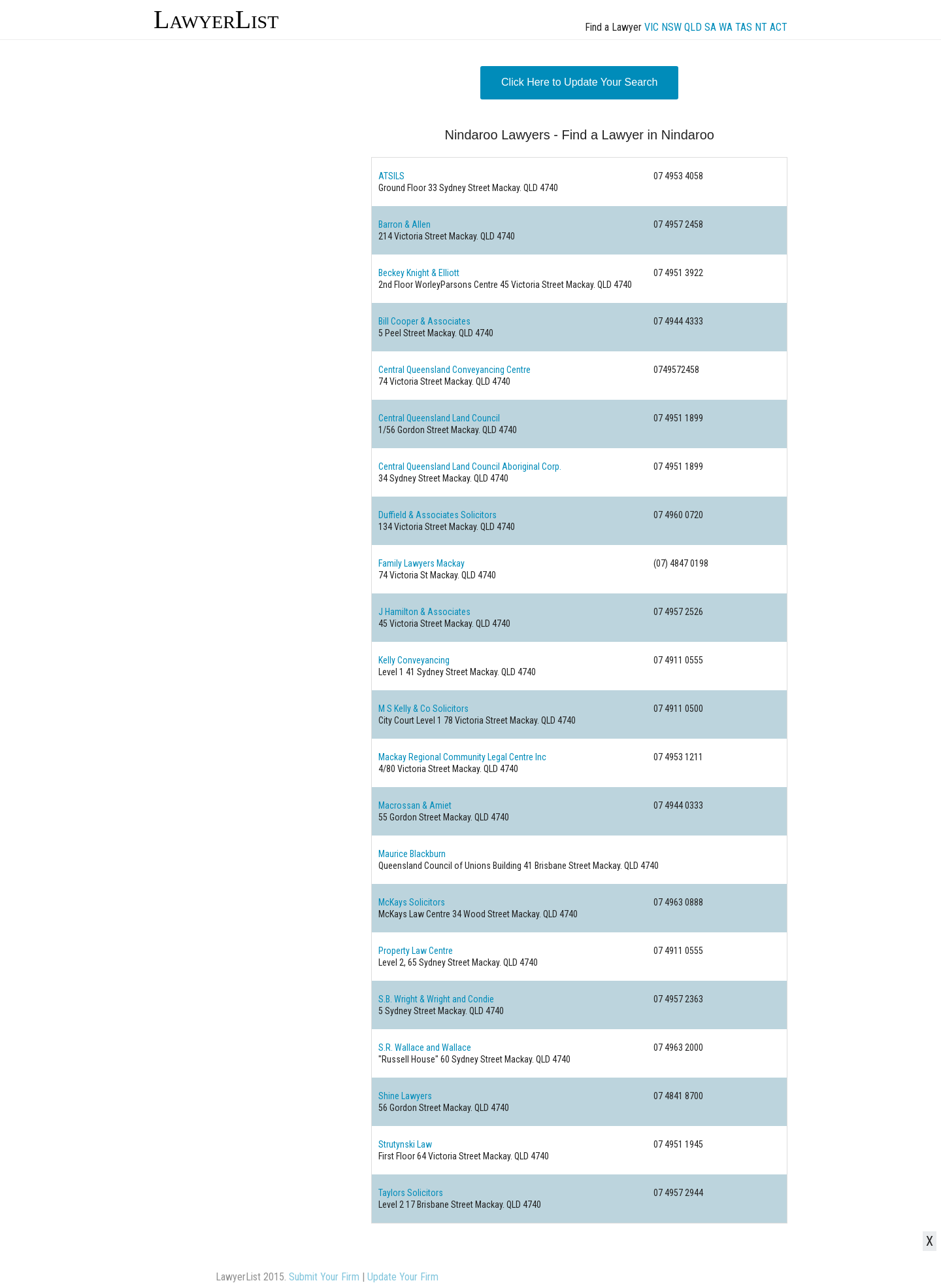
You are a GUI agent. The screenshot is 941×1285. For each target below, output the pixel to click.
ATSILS (391, 176)
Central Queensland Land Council (439, 418)
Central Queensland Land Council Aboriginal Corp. (469, 466)
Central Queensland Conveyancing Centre (454, 369)
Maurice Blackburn (412, 854)
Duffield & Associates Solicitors (437, 515)
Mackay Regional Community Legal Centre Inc (462, 757)
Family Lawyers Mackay (421, 563)
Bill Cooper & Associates (424, 321)
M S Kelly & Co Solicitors (423, 708)
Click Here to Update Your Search (579, 82)
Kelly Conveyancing (414, 660)
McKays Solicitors (411, 902)
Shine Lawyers (405, 1096)
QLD (693, 27)
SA (710, 27)
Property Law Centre (415, 950)
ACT (778, 27)
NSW (671, 27)
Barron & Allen (404, 224)
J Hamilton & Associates (424, 612)
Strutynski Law (405, 1144)
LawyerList (216, 19)
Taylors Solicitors (410, 1193)
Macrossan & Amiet (415, 805)
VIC (651, 27)
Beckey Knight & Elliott (418, 273)
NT (761, 27)
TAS (743, 27)
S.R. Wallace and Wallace (424, 1047)
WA (726, 27)
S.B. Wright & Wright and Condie (436, 999)
